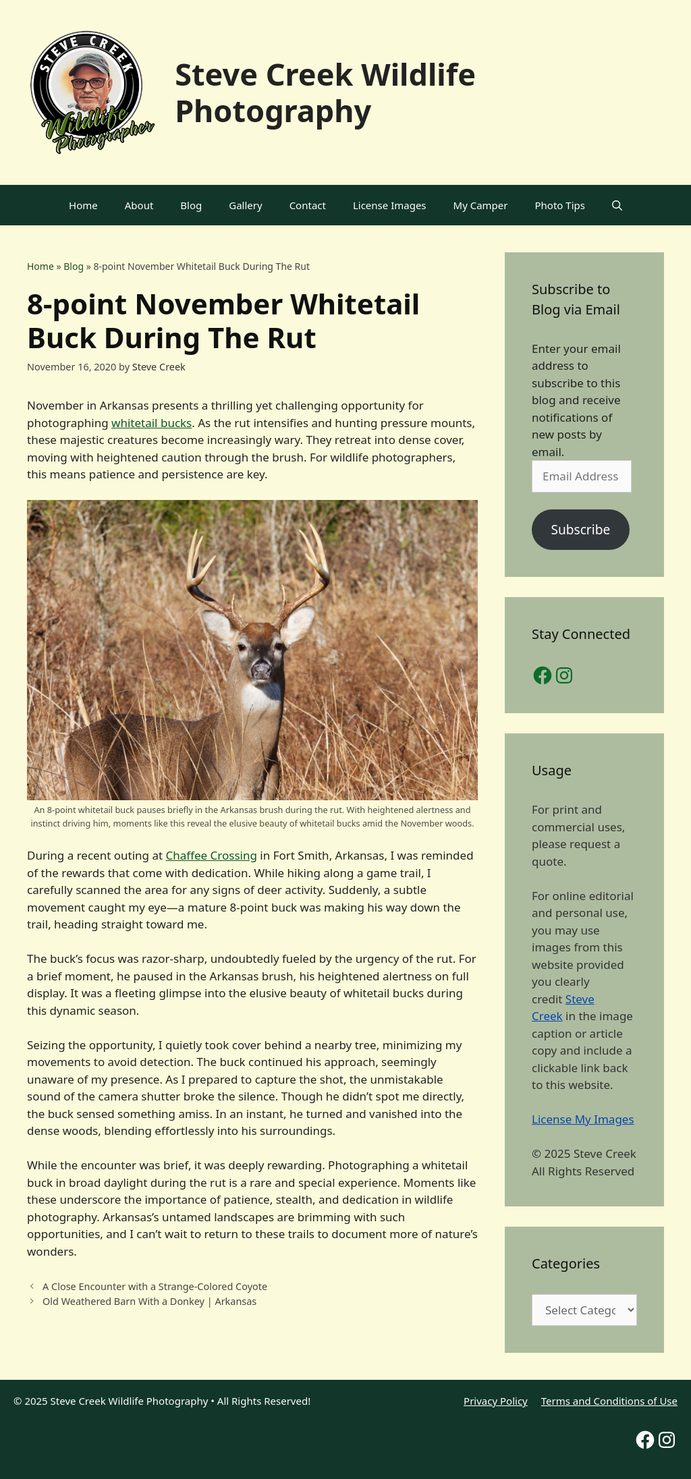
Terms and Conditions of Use (609, 1400)
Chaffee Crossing (211, 855)
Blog (191, 205)
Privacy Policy (496, 1400)
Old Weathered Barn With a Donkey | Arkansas (149, 1301)
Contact (307, 205)
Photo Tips (560, 205)
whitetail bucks (151, 422)
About (139, 205)
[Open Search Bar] (617, 205)
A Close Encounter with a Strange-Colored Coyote (155, 1286)
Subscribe (580, 529)
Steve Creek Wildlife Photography (325, 92)
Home (83, 205)
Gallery (245, 205)
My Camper (480, 205)
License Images (389, 205)
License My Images (583, 1119)
